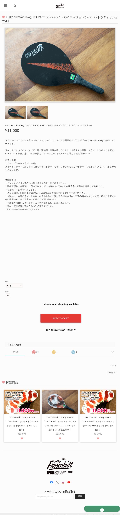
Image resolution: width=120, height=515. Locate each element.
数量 (6, 292)
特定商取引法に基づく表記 (96, 512)
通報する (111, 369)
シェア (114, 362)
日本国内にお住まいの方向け (61, 326)
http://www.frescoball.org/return (23, 209)
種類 (6, 281)
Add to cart (61, 315)
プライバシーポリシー (76, 512)
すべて (15, 349)
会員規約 (110, 512)
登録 (80, 493)
